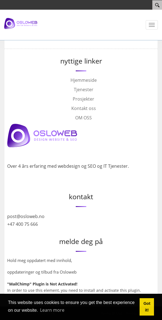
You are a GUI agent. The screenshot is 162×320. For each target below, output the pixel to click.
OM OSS (83, 118)
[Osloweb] (20, 23)
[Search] (157, 5)
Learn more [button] (52, 310)
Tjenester (83, 89)
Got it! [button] (146, 306)
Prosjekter (83, 99)
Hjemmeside (83, 80)
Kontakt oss (83, 108)
